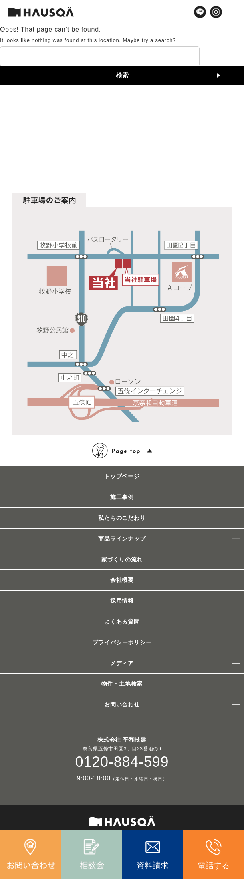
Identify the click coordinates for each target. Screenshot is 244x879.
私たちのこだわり (121, 518)
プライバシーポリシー (122, 642)
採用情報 (122, 600)
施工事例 (122, 497)
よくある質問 (122, 621)
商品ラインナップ (121, 538)
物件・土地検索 (122, 683)
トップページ (122, 476)
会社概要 (122, 580)
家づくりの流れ (122, 559)
